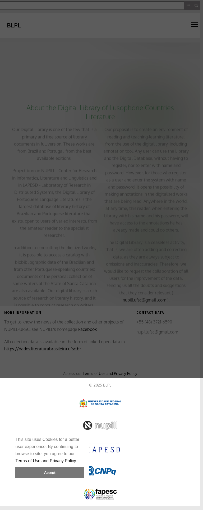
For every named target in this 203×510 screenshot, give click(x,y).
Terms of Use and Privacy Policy (45, 461)
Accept (50, 472)
